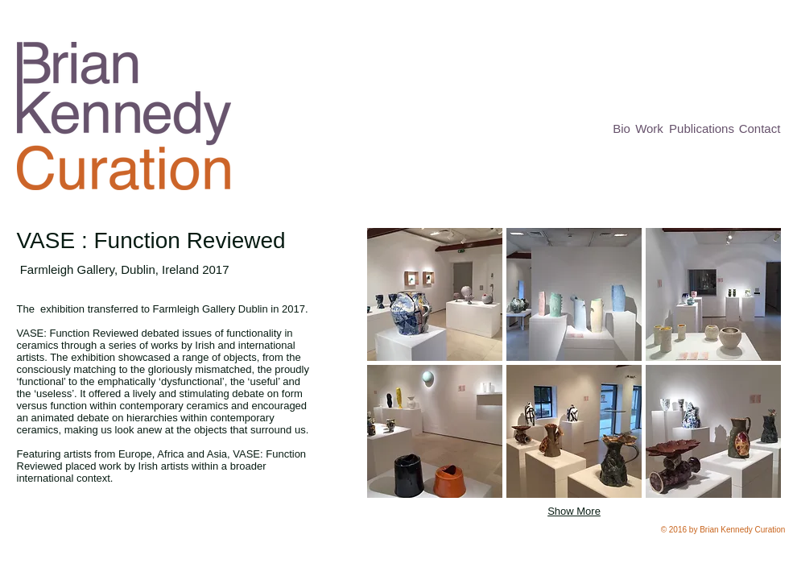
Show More (574, 511)
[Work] (650, 128)
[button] (434, 294)
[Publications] (702, 128)
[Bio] (622, 128)
